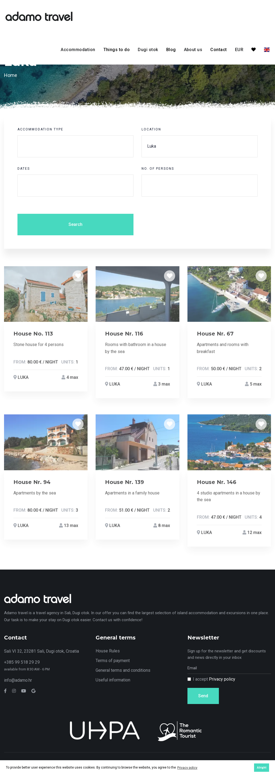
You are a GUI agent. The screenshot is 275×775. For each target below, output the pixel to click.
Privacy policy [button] (187, 768)
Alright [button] (261, 767)
